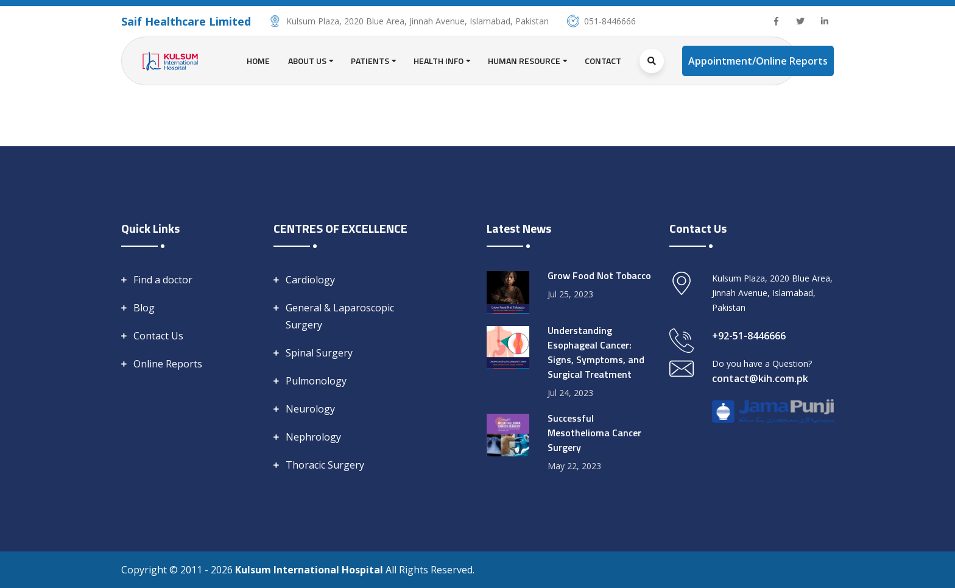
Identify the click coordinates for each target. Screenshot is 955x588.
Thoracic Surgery (325, 465)
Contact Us (158, 335)
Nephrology (313, 437)
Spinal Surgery (319, 353)
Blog (144, 307)
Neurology (310, 409)
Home (258, 60)
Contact (603, 60)
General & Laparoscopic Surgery (340, 316)
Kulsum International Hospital (310, 569)
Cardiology (310, 279)
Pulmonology (316, 381)
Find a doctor (162, 279)
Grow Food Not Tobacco (599, 275)
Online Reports (167, 363)
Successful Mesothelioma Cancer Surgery (594, 433)
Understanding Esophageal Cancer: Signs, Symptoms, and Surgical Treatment (596, 352)
